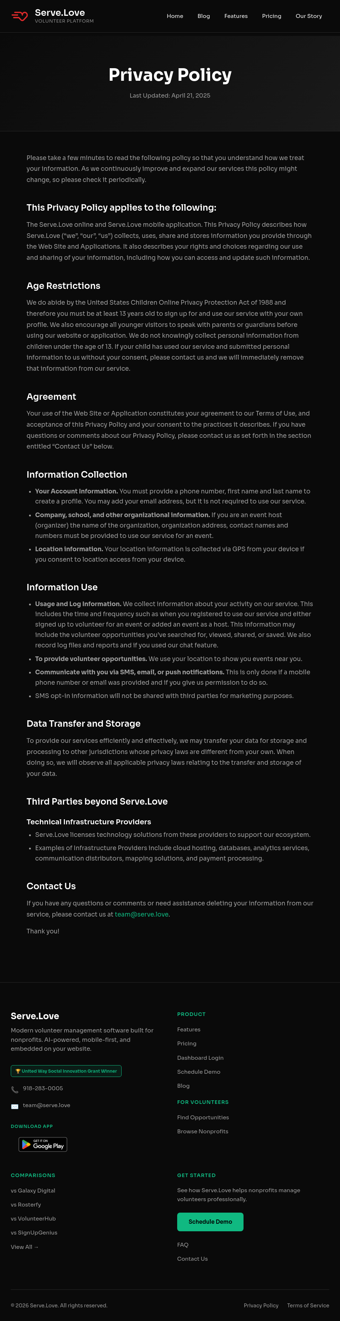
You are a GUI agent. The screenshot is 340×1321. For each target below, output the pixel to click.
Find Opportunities (203, 1117)
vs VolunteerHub (33, 1218)
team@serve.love (142, 914)
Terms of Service (308, 1305)
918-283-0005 (43, 1088)
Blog (204, 16)
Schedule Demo (199, 1071)
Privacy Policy (261, 1305)
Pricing (272, 16)
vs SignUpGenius (34, 1232)
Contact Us (192, 1258)
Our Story (309, 16)
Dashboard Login (200, 1057)
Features (236, 16)
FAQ (183, 1244)
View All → (25, 1246)
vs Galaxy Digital (33, 1190)
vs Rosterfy (26, 1204)
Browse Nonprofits (202, 1131)
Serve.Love (60, 12)
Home (175, 16)
